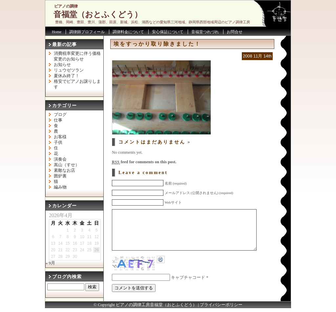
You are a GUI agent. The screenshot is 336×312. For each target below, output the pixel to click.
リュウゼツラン (69, 70)
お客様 (60, 137)
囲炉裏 (60, 176)
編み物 (60, 187)
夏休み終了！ (66, 76)
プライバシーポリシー (221, 308)
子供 (58, 142)
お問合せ (234, 32)
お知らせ (62, 64)
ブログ (60, 114)
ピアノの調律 (66, 6)
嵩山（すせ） (66, 165)
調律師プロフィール (87, 32)
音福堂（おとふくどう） (97, 14)
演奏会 (60, 159)
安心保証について (167, 32)
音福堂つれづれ (205, 32)
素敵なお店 (64, 170)
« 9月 (50, 263)
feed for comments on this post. (144, 162)
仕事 (58, 120)
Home (56, 32)
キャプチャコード (188, 287)
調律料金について (128, 32)
